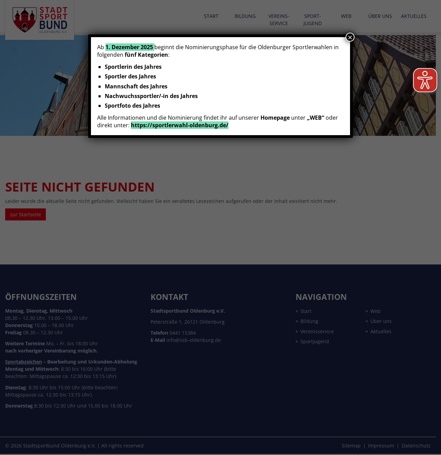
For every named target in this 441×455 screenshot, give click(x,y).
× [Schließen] (350, 37)
